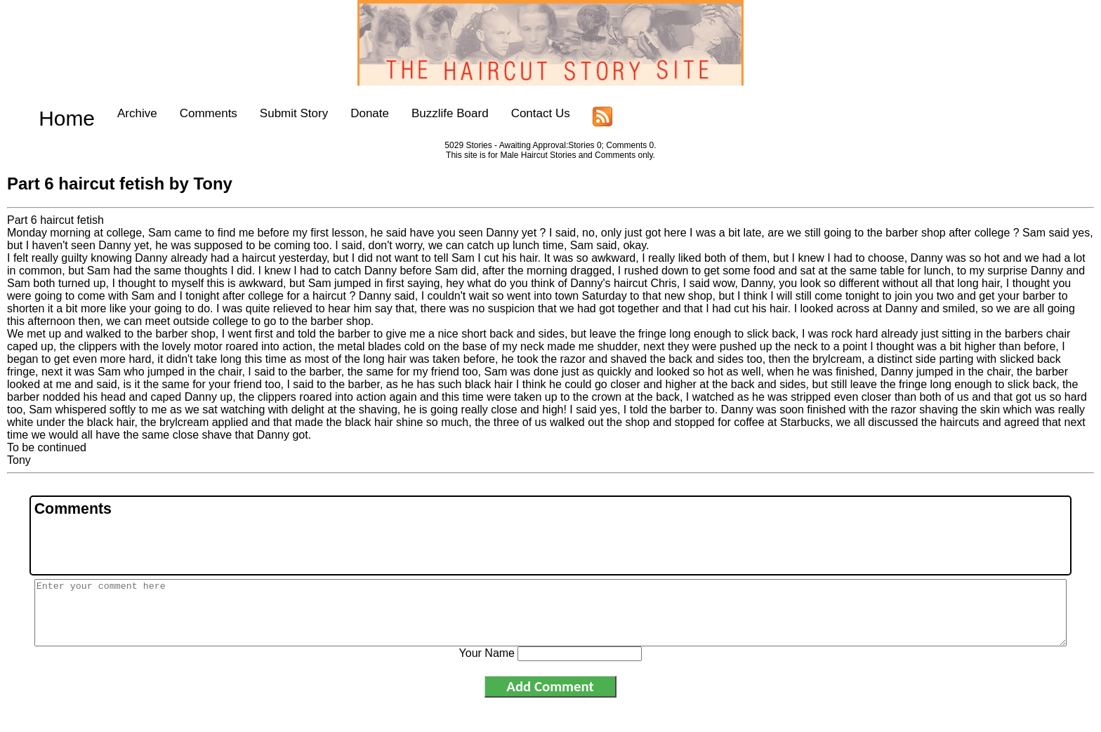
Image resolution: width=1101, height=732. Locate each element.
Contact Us (516, 113)
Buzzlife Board (426, 113)
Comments (184, 113)
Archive (113, 113)
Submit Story (269, 113)
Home (54, 113)
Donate (346, 113)
